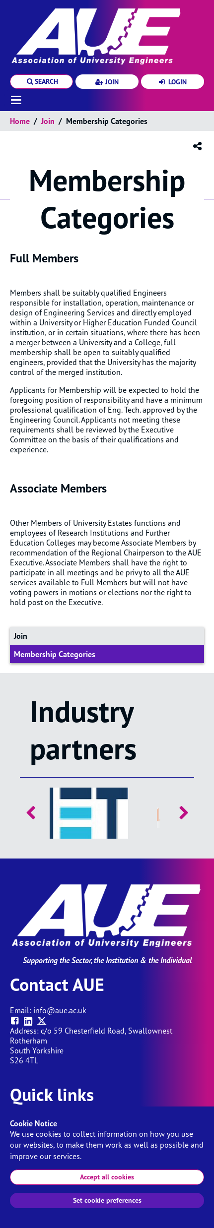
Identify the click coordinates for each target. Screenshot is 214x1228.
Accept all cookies (107, 1176)
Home (20, 121)
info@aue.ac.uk (59, 1010)
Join (48, 121)
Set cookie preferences (107, 1200)
